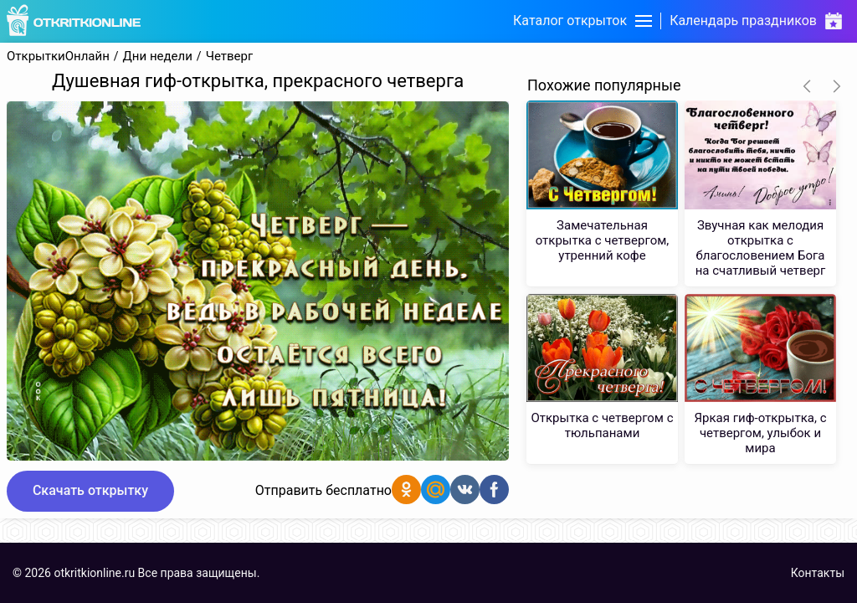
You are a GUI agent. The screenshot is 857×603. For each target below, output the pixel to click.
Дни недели (157, 56)
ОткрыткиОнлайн (58, 56)
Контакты (817, 573)
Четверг (230, 56)
